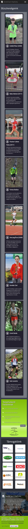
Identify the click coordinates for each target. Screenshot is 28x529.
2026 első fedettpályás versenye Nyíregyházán (12, 417)
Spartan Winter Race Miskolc (11, 412)
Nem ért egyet (14, 526)
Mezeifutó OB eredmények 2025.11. (13, 422)
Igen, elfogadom (5, 526)
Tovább (23, 425)
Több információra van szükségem (16, 523)
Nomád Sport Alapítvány (11, 2)
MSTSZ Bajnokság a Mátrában (11, 408)
